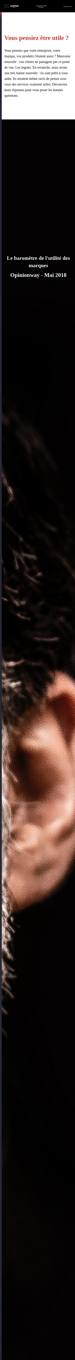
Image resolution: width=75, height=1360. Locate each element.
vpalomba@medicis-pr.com (38, 1345)
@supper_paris (26, 1306)
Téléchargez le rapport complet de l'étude (33, 1289)
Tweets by (15, 1310)
